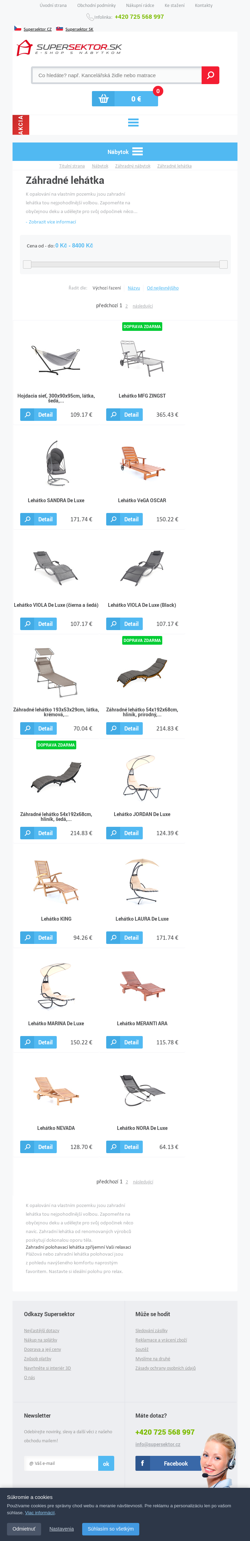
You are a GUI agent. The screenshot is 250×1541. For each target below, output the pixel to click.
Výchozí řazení (107, 288)
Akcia (20, 125)
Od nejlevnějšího (163, 288)
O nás (29, 1377)
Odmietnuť (24, 1529)
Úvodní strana (53, 5)
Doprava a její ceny (42, 1349)
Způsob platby (37, 1359)
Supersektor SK (79, 28)
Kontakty (203, 5)
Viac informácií (40, 1512)
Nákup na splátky (40, 1340)
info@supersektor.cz (157, 1444)
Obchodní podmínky (96, 5)
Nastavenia (61, 1529)
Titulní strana (72, 166)
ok (106, 1463)
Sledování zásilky (151, 1331)
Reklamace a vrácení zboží (161, 1340)
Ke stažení (175, 5)
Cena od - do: (41, 246)
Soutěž (142, 1349)
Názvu (134, 288)
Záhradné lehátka (174, 166)
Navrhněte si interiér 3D (47, 1368)
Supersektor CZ (38, 28)
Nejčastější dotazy (41, 1331)
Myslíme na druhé (152, 1359)
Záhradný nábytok (132, 166)
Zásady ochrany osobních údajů (165, 1368)
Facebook (176, 1463)
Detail (45, 414)
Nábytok (100, 166)
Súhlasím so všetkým (111, 1529)
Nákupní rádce (140, 5)
